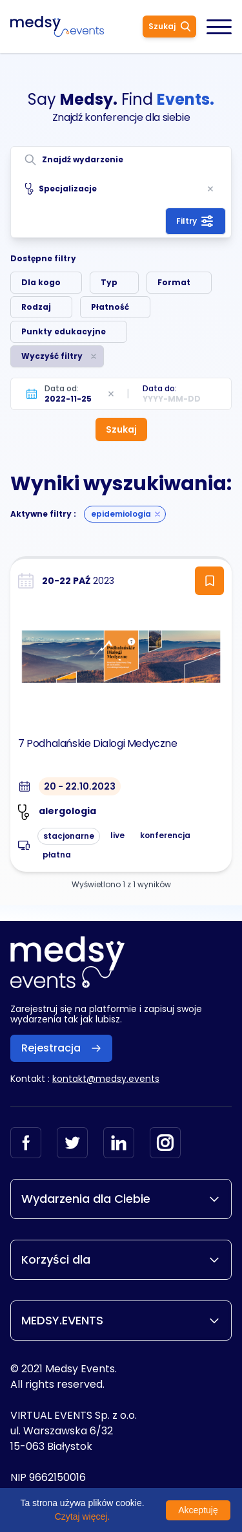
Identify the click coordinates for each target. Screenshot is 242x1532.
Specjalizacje (61, 189)
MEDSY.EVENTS (121, 1320)
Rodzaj (36, 306)
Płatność (110, 306)
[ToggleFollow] (209, 580)
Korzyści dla (121, 1259)
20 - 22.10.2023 (80, 786)
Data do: (160, 388)
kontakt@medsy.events (105, 1078)
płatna (57, 854)
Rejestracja (61, 1048)
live (117, 835)
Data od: (62, 388)
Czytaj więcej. (82, 1516)
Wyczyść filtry (52, 356)
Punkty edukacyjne (63, 331)
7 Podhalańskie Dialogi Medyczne (97, 743)
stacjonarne (68, 835)
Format (173, 282)
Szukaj (169, 26)
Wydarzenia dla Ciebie (121, 1199)
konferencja (165, 835)
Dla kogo (41, 282)
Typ (109, 282)
